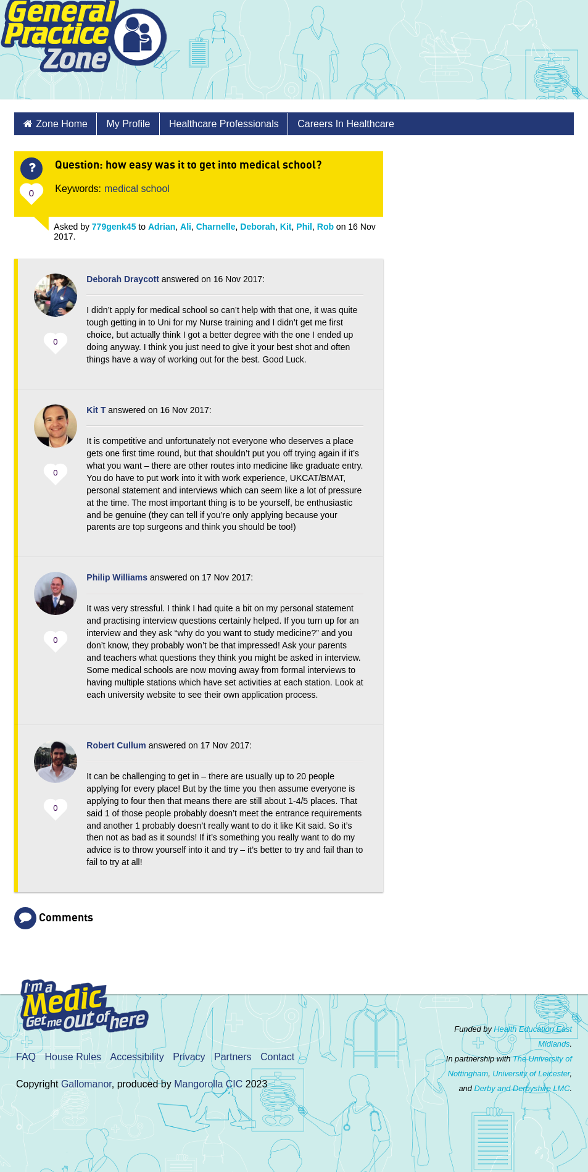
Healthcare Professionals (224, 124)
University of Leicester (530, 1073)
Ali (185, 227)
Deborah (257, 227)
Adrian (161, 227)
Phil (304, 227)
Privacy (189, 1057)
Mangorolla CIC (208, 1084)
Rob (325, 227)
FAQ (26, 1057)
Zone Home (62, 124)
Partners (232, 1057)
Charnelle (216, 227)
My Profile (128, 124)
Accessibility (137, 1057)
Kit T (96, 410)
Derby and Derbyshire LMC (521, 1088)
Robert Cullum (116, 745)
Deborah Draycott (122, 279)
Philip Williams (116, 577)
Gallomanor (86, 1084)
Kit (286, 227)
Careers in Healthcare (345, 124)
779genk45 (114, 227)
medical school (137, 188)
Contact (277, 1057)
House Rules (72, 1057)
